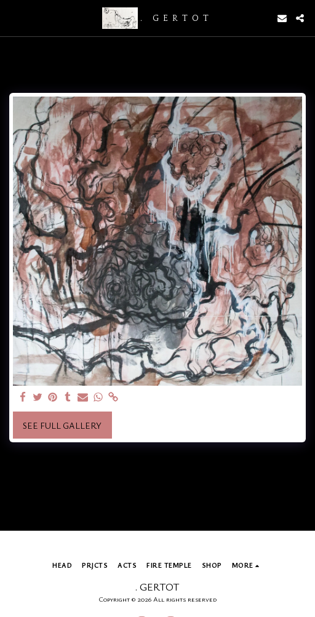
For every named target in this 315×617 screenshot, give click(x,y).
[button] (13, 17)
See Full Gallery (62, 425)
